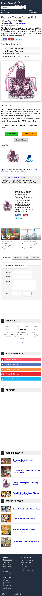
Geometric (8, 326)
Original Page (21, 140)
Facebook (17, 257)
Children (27, 326)
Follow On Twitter (12, 379)
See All (21, 343)
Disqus (26, 257)
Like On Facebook (12, 364)
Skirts (28, 335)
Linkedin (8, 588)
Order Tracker (7, 567)
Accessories (21, 332)
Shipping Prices (7, 569)
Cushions (7, 337)
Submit (29, 297)
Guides (10, 24)
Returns (5, 571)
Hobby (23, 177)
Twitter (7, 580)
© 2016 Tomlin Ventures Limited (11, 594)
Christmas (18, 337)
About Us (5, 562)
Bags (5, 335)
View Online (11, 134)
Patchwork (16, 334)
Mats (35, 326)
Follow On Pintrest (12, 374)
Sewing (10, 177)
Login (4, 564)
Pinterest (8, 585)
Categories (5, 12)
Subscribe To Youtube (13, 359)
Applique (36, 335)
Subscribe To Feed (12, 369)
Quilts (17, 326)
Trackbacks (35, 257)
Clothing (17, 177)
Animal (27, 337)
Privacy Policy (7, 573)
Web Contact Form (27, 571)
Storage (9, 332)
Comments (7, 258)
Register (10, 564)
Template (32, 332)
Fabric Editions (23, 24)
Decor (36, 337)
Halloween (9, 330)
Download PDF (29, 134)
